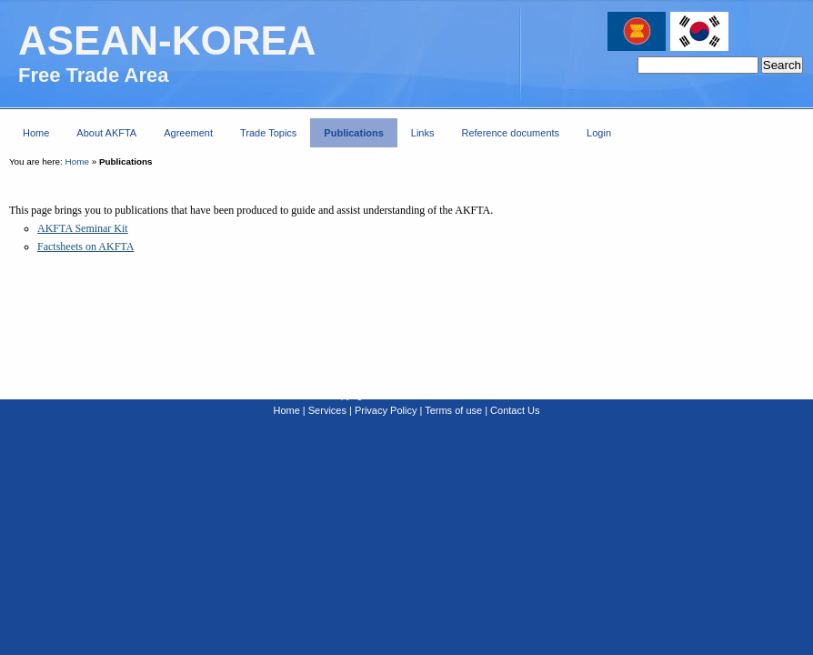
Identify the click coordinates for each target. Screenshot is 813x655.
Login (599, 132)
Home (77, 161)
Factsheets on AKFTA (85, 246)
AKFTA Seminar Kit (82, 228)
